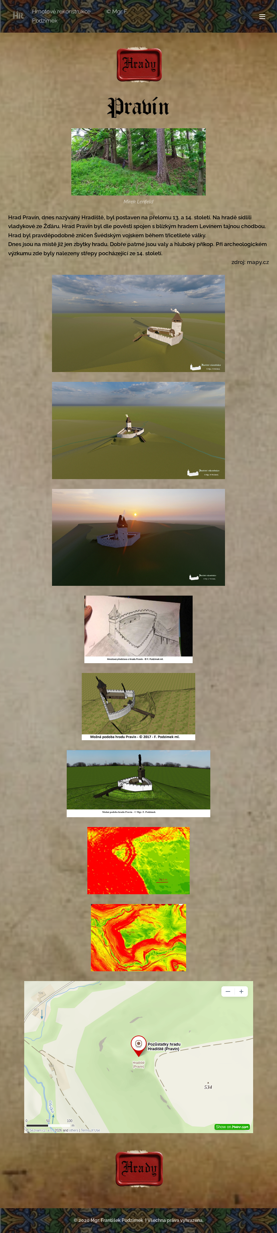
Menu (262, 16)
